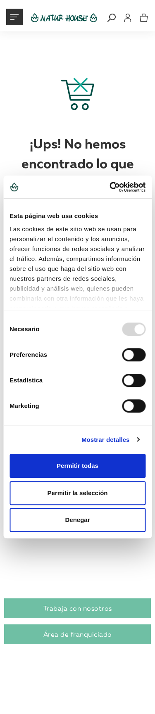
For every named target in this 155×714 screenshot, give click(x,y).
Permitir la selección (78, 492)
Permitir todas (77, 465)
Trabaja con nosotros (77, 608)
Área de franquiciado (77, 634)
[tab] (77, 552)
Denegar (77, 519)
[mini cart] (144, 18)
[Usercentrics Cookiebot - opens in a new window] (110, 187)
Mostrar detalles (105, 439)
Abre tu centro (32, 552)
